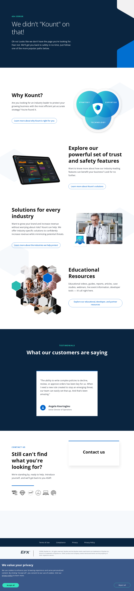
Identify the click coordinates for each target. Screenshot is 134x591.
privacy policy (7, 575)
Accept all (11, 585)
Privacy (75, 542)
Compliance (61, 542)
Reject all (122, 585)
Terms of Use (44, 542)
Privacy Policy (89, 542)
